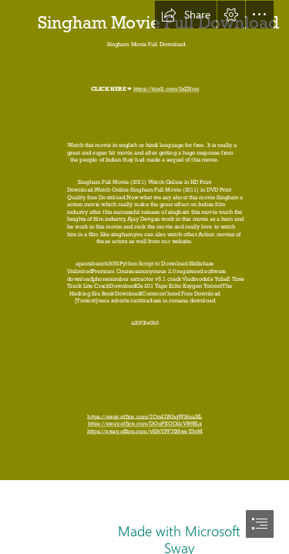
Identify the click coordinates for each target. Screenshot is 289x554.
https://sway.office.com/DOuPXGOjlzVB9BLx (144, 424)
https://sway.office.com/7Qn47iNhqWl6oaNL (144, 416)
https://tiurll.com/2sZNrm (165, 89)
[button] (186, 14)
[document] (144, 277)
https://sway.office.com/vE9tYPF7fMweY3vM (145, 431)
